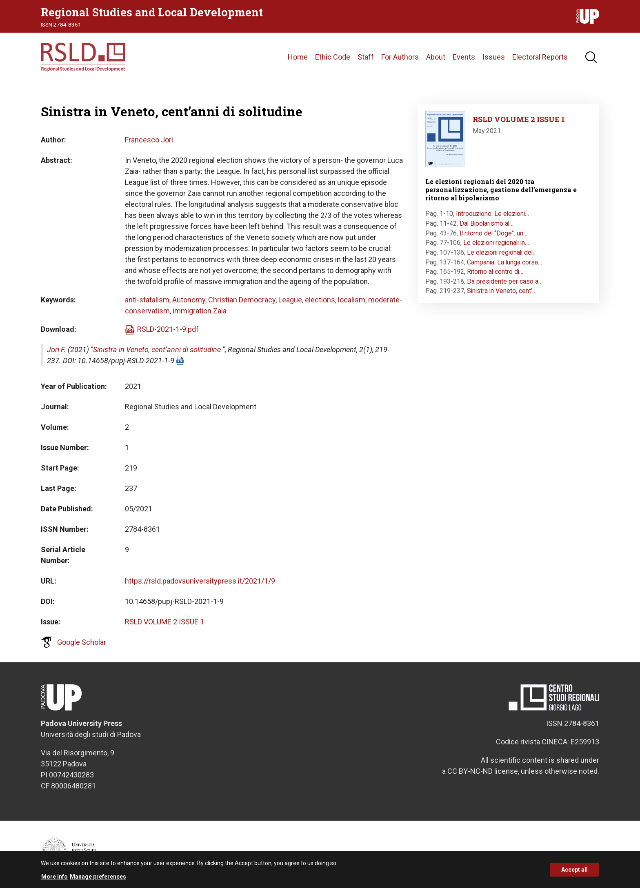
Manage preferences (98, 880)
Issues (493, 57)
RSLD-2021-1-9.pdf (168, 329)
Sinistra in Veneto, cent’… (501, 291)
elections (320, 299)
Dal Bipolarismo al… (486, 223)
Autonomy (188, 299)
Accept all (574, 872)
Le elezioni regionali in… (496, 242)
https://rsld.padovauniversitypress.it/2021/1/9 (200, 581)
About (435, 57)
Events (464, 57)
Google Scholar (81, 642)
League (290, 299)
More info (54, 880)
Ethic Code (332, 57)
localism (351, 299)
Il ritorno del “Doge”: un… (493, 233)
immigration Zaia (200, 310)
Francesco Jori (149, 139)
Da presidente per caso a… (504, 281)
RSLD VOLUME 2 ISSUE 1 (164, 621)
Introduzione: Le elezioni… (492, 214)
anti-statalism (147, 299)
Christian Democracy (242, 299)
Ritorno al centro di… (495, 271)
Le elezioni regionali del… (502, 252)
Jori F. (56, 349)
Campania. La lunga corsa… (504, 262)
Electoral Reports (540, 57)
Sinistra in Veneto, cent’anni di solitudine (157, 349)
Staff (366, 57)
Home (298, 57)
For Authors (400, 57)
